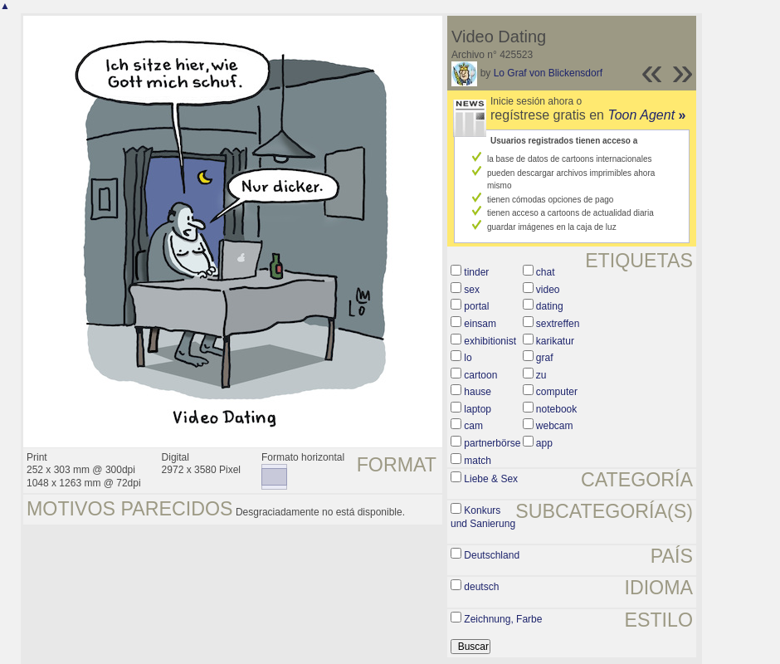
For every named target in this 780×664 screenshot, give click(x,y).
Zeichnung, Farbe (503, 619)
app (544, 443)
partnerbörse (492, 443)
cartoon (480, 375)
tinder (476, 272)
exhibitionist (490, 341)
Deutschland (491, 555)
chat (545, 272)
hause (477, 392)
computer (557, 392)
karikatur (555, 341)
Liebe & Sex (491, 479)
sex (472, 289)
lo (467, 358)
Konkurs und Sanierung (483, 517)
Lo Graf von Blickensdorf (548, 73)
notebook (556, 409)
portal (476, 306)
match (477, 460)
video (548, 289)
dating (549, 306)
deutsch (481, 587)
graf (544, 358)
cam (473, 426)
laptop (477, 409)
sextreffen (557, 324)
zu (541, 375)
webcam (554, 426)
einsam (480, 324)
